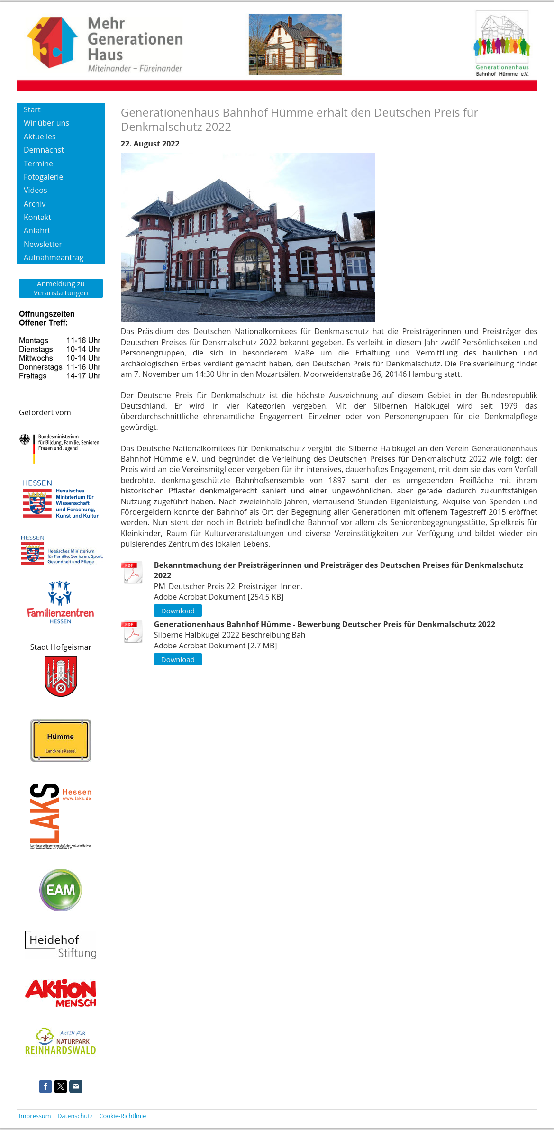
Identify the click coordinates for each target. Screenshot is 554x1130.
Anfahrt (37, 230)
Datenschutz (74, 1116)
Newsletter (43, 244)
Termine (38, 163)
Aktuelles (40, 136)
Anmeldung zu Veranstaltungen (61, 288)
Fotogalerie (43, 177)
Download (178, 610)
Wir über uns (46, 123)
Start (32, 109)
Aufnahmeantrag (53, 257)
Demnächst (44, 150)
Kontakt (37, 217)
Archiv (34, 204)
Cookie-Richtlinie (122, 1116)
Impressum (35, 1116)
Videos (35, 190)
